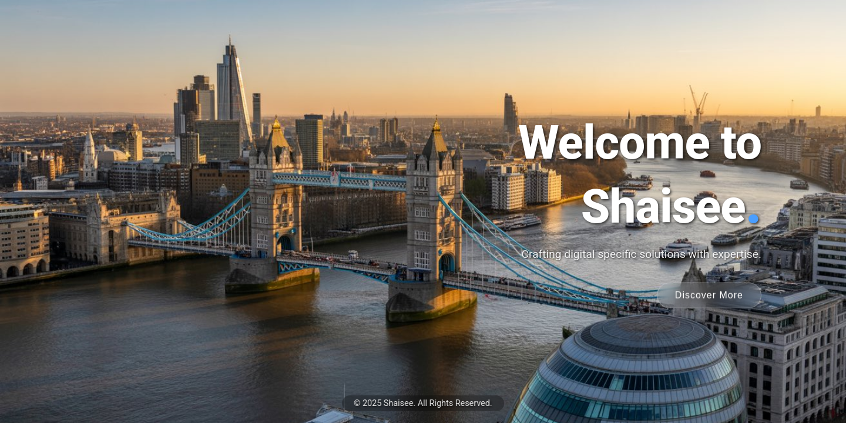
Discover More (709, 295)
